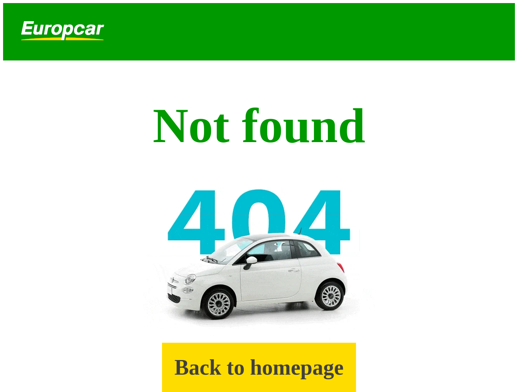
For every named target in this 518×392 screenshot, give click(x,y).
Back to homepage (259, 367)
